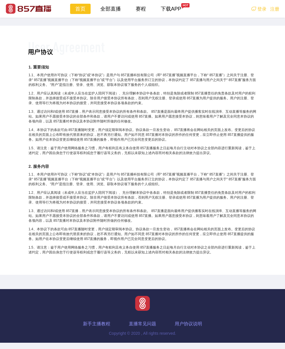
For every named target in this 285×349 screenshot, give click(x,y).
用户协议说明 (188, 323)
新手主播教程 (96, 323)
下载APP (171, 9)
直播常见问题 (142, 323)
